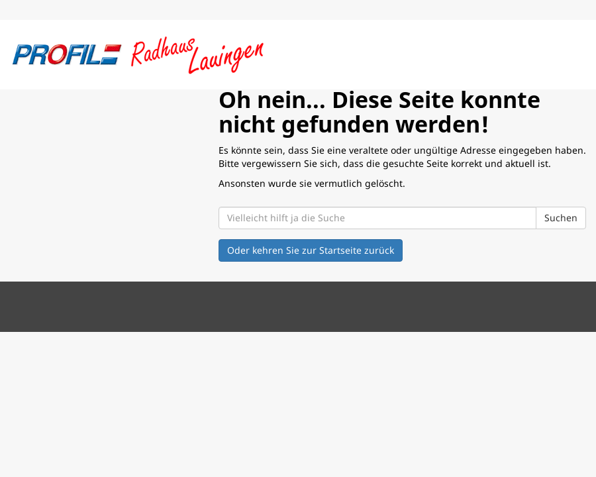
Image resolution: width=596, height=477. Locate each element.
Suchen (560, 217)
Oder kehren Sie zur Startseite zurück (310, 250)
